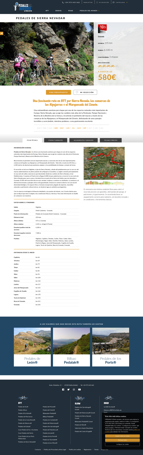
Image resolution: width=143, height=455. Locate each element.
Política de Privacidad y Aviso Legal (55, 449)
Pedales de (32, 360)
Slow (77, 403)
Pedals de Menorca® (25, 423)
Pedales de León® (48, 433)
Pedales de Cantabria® (50, 420)
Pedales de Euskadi (24, 426)
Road (106, 403)
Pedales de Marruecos (25, 416)
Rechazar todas (122, 440)
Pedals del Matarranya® (50, 423)
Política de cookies (75, 449)
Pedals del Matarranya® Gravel (85, 413)
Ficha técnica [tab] (32, 140)
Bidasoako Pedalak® (49, 413)
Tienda (96, 449)
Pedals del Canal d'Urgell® (83, 431)
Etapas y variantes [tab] (56, 140)
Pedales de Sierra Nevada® (27, 442)
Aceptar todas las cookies (122, 436)
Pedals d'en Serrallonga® (51, 426)
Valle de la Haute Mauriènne (84, 428)
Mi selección (104, 2)
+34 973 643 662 (72, 2)
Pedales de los (110, 360)
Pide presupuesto (58, 92)
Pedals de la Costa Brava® (26, 420)
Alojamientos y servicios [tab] (83, 140)
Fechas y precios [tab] (110, 140)
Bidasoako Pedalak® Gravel (84, 421)
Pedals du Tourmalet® (50, 439)
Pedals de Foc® (23, 407)
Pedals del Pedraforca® (50, 430)
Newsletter (88, 2)
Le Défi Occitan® (109, 407)
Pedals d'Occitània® (24, 413)
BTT (20, 403)
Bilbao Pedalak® (48, 416)
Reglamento (87, 449)
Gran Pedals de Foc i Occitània (28, 430)
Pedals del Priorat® (49, 407)
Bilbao (71, 360)
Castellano (120, 2)
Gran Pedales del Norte (25, 433)
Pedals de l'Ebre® (80, 425)
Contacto (38, 449)
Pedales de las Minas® (50, 443)
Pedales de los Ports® (50, 436)
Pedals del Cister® (49, 410)
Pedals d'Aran (22, 410)
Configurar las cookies (122, 444)
